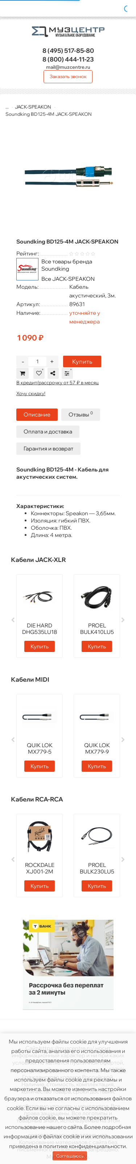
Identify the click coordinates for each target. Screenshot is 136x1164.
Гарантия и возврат (48, 448)
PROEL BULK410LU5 (97, 628)
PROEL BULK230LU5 (97, 868)
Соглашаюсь (69, 1156)
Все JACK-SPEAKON (68, 278)
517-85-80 (68, 50)
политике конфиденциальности (84, 1146)
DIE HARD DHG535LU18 (39, 628)
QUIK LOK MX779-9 (97, 748)
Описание (37, 414)
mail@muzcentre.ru (68, 67)
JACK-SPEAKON (33, 107)
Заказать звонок (68, 76)
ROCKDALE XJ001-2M (39, 868)
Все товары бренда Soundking (66, 265)
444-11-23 (68, 59)
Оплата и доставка (48, 431)
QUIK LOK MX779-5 (40, 748)
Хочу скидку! (30, 393)
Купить (82, 361)
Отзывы (81, 414)
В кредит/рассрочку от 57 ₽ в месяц (57, 382)
